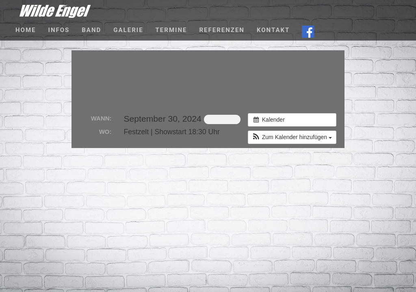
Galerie (128, 30)
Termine (171, 30)
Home (25, 30)
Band (91, 30)
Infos (59, 30)
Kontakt (273, 30)
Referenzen (221, 30)
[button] (292, 137)
